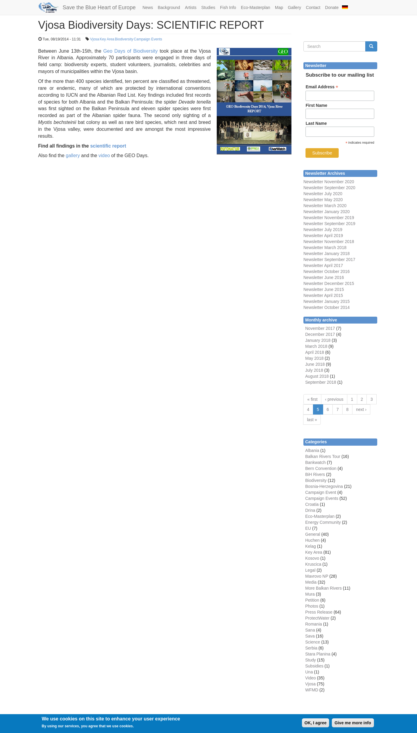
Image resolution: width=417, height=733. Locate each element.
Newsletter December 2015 (328, 283)
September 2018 (320, 382)
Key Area (107, 39)
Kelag (310, 546)
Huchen (312, 540)
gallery (73, 155)
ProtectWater (317, 618)
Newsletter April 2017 (323, 265)
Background (169, 7)
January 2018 (318, 340)
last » (312, 419)
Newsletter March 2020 (324, 205)
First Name (316, 105)
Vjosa (94, 39)
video (104, 155)
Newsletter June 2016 (323, 277)
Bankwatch (315, 462)
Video (310, 678)
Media (311, 582)
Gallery (294, 7)
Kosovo (312, 558)
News (148, 7)
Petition (312, 600)
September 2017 (339, 259)
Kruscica (313, 564)
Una (309, 672)
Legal (310, 570)
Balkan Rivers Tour (322, 456)
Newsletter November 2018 (328, 241)
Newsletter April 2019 (323, 235)
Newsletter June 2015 (323, 289)
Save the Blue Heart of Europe (99, 7)
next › (361, 409)
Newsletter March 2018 (324, 247)
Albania (312, 450)
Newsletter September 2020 (329, 187)
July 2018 (314, 370)
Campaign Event (320, 492)
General (312, 534)
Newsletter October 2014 (326, 307)
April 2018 (314, 352)
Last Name (316, 123)
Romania (313, 624)
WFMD (311, 690)
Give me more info (352, 724)
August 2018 (317, 376)
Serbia (311, 648)
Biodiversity (124, 39)
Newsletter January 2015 (326, 301)
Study (310, 660)
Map (279, 7)
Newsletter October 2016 (326, 271)
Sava (310, 636)
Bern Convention (320, 468)
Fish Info (228, 7)
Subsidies (314, 666)
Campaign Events (148, 39)
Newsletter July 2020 (322, 193)
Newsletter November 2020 (328, 181)
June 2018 (315, 364)
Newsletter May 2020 (323, 199)
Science (312, 642)
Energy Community (323, 522)
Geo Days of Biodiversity (130, 51)
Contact (313, 7)
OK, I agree (316, 724)
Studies (208, 7)
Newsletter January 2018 (326, 253)
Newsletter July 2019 (322, 229)
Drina (310, 510)
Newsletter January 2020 (326, 211)
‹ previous (334, 399)
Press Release (318, 612)
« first (312, 399)
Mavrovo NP (316, 576)
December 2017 (320, 334)
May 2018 (314, 358)
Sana (310, 630)
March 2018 (316, 346)
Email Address (322, 87)
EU (308, 528)
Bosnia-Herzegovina (324, 486)
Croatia (312, 504)
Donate (332, 7)
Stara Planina (317, 654)
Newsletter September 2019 (329, 223)
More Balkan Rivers (323, 588)
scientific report (108, 145)
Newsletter (313, 259)
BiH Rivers (315, 474)
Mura (310, 594)
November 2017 (320, 328)
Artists (190, 7)
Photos (311, 606)
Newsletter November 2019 (328, 217)
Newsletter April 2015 (323, 295)
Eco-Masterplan (255, 7)
